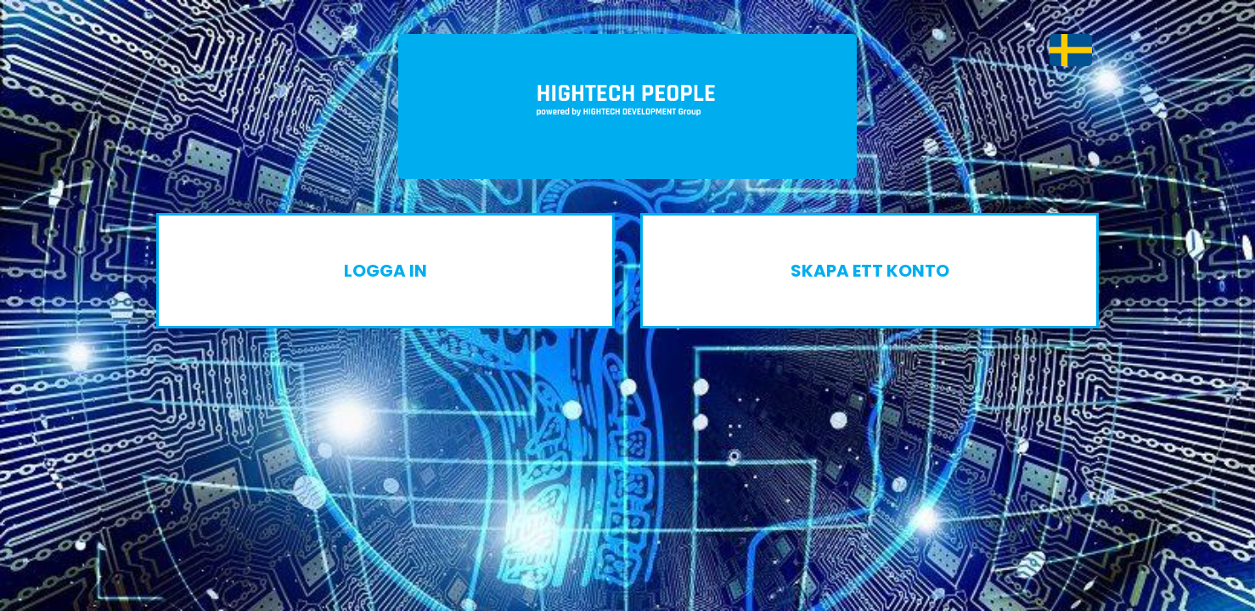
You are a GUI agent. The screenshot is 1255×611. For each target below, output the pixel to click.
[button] (1071, 50)
